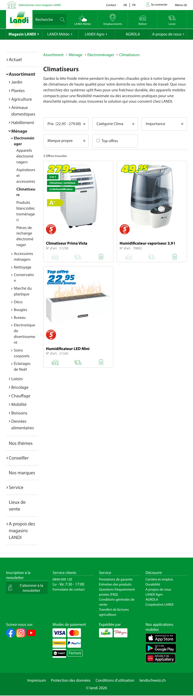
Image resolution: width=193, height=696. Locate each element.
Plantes (18, 90)
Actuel (15, 59)
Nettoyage (22, 267)
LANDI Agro (94, 34)
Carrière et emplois (159, 579)
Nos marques (22, 473)
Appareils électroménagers (24, 156)
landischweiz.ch (152, 680)
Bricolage (19, 387)
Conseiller (19, 458)
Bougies (20, 309)
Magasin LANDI (22, 34)
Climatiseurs (129, 54)
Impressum (36, 680)
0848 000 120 (62, 579)
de (125, 5)
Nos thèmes (21, 443)
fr (133, 5)
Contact (111, 5)
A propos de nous (166, 34)
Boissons (19, 413)
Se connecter (159, 5)
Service (16, 487)
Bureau (20, 317)
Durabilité (153, 584)
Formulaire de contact (69, 589)
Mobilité (19, 404)
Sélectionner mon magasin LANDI (40, 5)
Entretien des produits (115, 584)
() (181, 5)
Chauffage (20, 396)
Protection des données (71, 680)
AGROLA (133, 34)
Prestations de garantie (116, 579)
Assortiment (22, 74)
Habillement (22, 122)
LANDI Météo (58, 34)
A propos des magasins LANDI (22, 530)
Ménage (19, 131)
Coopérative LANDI (159, 604)
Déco (18, 301)
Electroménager (100, 54)
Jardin (16, 82)
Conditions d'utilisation (114, 680)
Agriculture (21, 99)
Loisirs (17, 378)
